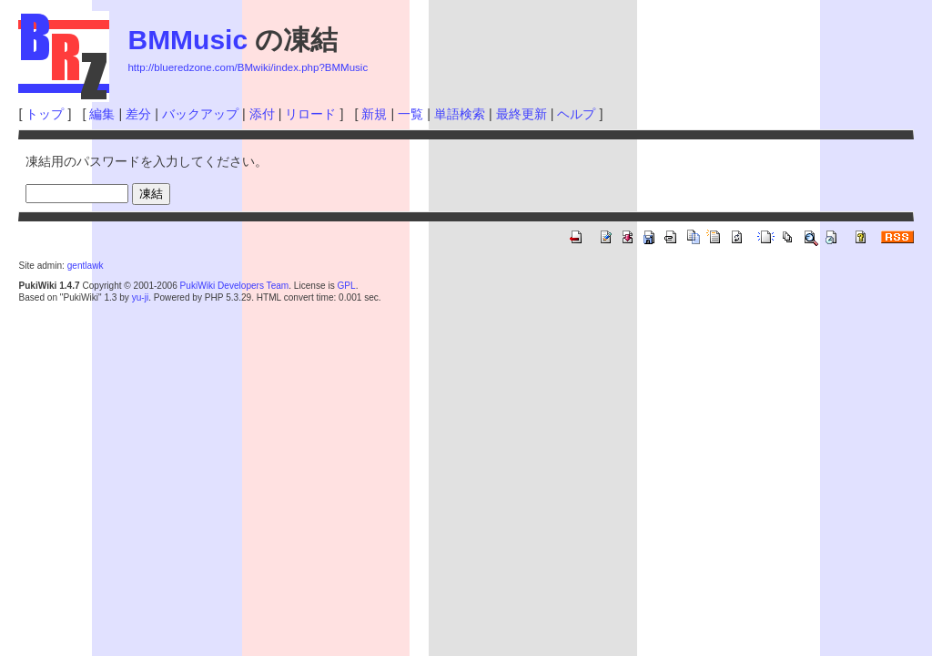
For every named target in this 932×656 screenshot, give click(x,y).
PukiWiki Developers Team (234, 286)
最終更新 (521, 114)
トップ (44, 114)
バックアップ (200, 114)
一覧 (410, 114)
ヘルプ (576, 114)
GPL (346, 286)
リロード (310, 114)
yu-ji (140, 297)
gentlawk (85, 266)
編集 (102, 114)
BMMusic (187, 40)
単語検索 (459, 114)
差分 (138, 114)
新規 (374, 114)
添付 (262, 114)
